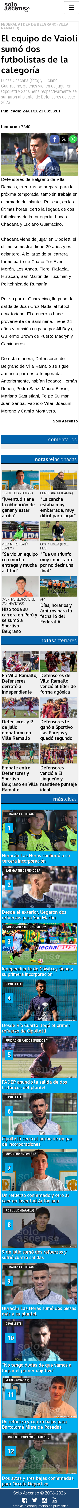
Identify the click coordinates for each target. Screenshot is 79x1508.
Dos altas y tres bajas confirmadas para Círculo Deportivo (38, 1480)
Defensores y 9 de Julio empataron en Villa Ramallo (17, 730)
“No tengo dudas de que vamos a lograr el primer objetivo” (36, 1367)
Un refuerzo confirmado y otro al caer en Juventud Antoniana (35, 1197)
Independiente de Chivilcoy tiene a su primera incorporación (37, 971)
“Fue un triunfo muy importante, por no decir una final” (57, 562)
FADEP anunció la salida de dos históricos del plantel (34, 1084)
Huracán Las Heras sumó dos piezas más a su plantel (39, 1311)
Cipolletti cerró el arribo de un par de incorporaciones (37, 1141)
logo (17, 7)
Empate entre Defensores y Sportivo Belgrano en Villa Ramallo (20, 778)
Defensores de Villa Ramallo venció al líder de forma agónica (58, 684)
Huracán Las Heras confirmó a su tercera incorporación (36, 858)
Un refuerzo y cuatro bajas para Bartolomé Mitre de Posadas (34, 1424)
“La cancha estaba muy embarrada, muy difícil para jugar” (58, 507)
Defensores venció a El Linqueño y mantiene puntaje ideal (58, 778)
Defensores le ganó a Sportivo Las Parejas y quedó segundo (56, 730)
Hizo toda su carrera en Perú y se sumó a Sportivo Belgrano (19, 620)
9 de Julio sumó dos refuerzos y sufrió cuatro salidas (34, 1254)
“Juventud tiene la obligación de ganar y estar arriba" (18, 507)
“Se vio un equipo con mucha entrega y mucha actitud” (20, 562)
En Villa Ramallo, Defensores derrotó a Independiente (19, 684)
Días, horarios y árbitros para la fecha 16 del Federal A (56, 613)
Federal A (10, 24)
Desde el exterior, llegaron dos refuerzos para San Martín (34, 914)
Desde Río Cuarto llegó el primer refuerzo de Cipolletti (36, 1028)
